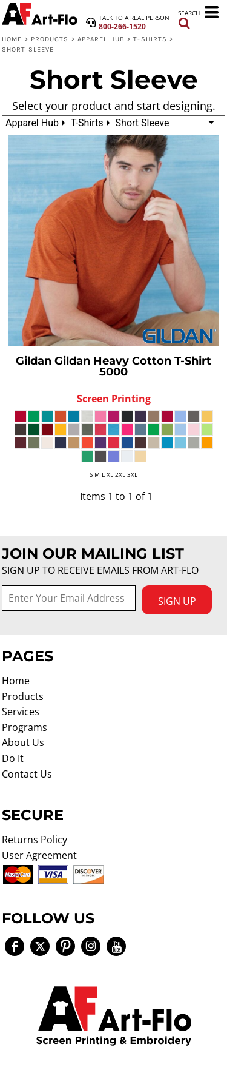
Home (12, 39)
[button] (113, 1016)
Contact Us (27, 774)
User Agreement (39, 855)
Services (20, 711)
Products (50, 39)
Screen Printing (114, 398)
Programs (24, 727)
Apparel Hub (101, 39)
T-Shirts (150, 39)
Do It (13, 758)
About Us (23, 742)
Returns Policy (34, 839)
